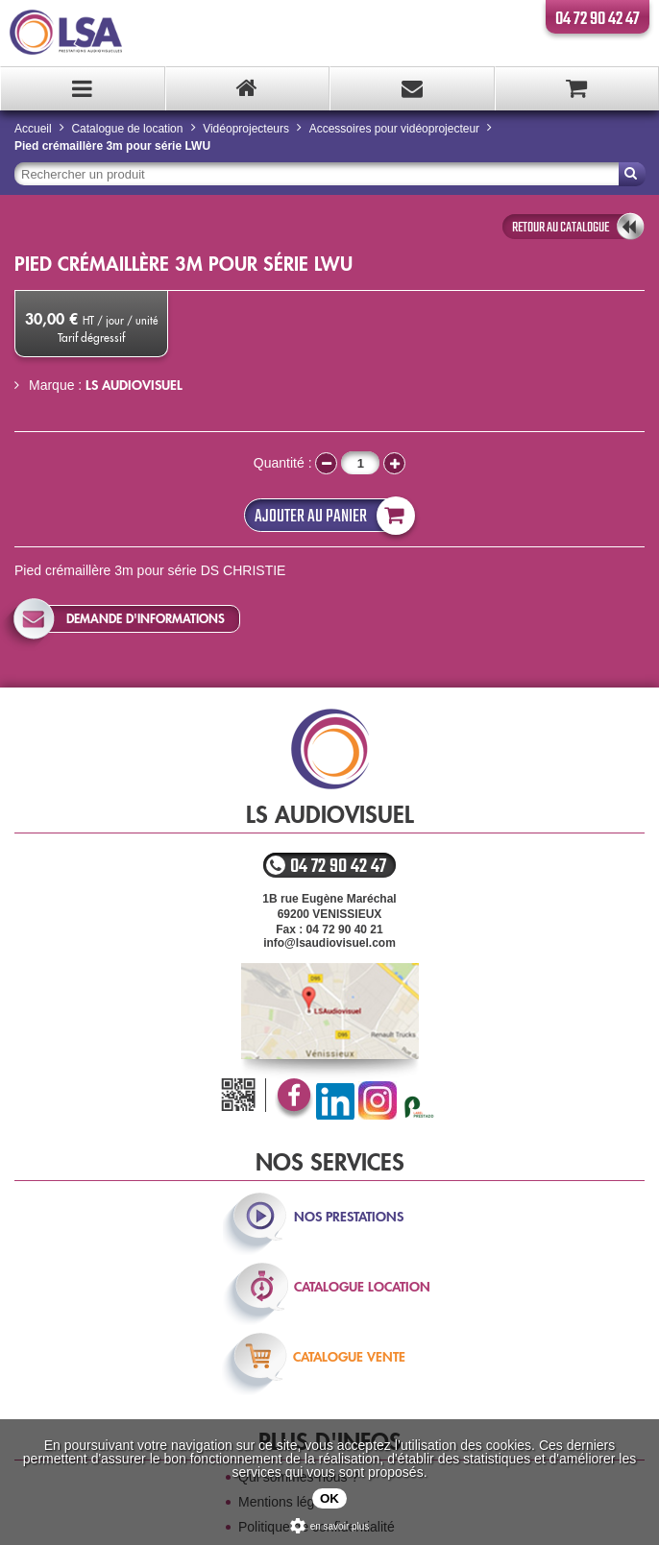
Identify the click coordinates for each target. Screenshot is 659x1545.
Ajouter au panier (330, 515)
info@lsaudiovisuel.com (329, 943)
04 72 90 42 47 (597, 19)
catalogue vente (349, 1356)
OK (329, 1498)
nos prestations (348, 1216)
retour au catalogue (560, 227)
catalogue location (362, 1286)
